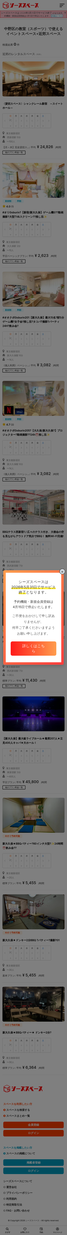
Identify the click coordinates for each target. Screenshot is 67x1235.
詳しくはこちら (33, 648)
